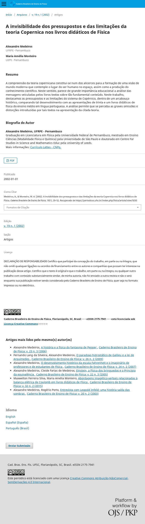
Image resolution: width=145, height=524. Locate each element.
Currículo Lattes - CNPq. (45, 147)
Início (9, 14)
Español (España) (17, 422)
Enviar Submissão (19, 445)
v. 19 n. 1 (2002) (41, 14)
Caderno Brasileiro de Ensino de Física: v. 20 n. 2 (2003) (63, 394)
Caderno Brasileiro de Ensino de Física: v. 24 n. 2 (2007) (100, 366)
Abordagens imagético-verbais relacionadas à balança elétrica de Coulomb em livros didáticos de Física (75, 380)
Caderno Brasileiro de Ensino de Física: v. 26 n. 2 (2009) (67, 359)
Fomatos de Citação (18, 207)
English (10, 416)
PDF (11, 160)
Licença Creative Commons (21, 323)
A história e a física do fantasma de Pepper (69, 347)
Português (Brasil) (17, 428)
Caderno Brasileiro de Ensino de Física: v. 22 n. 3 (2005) (72, 374)
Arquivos (22, 14)
